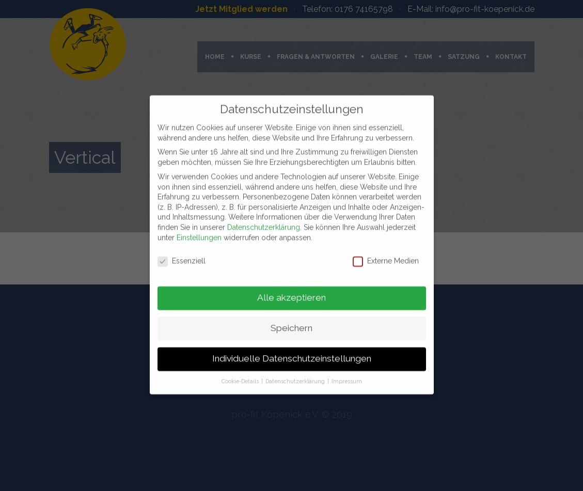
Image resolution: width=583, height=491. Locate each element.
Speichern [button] (291, 323)
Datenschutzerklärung (263, 222)
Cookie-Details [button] (241, 376)
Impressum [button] (347, 376)
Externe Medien (386, 256)
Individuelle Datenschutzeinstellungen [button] (291, 354)
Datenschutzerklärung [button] (295, 376)
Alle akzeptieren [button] (291, 293)
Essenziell (181, 256)
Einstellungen (199, 232)
